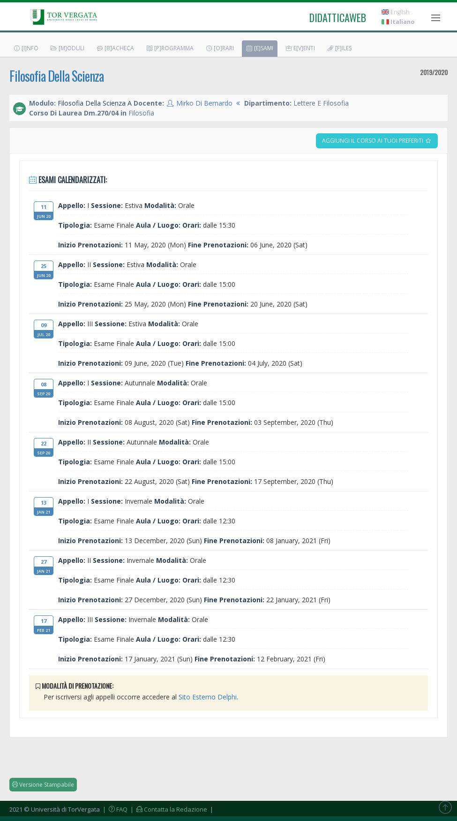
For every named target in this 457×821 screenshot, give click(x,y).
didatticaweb (337, 17)
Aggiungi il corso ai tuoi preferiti (377, 141)
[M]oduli (67, 48)
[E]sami (259, 48)
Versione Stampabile (43, 785)
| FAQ (114, 809)
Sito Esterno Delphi (208, 696)
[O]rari (219, 48)
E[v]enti (300, 48)
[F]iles (339, 48)
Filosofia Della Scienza (56, 75)
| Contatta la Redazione (168, 809)
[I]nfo (25, 48)
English (396, 12)
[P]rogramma (170, 48)
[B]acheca (115, 48)
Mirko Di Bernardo (204, 103)
